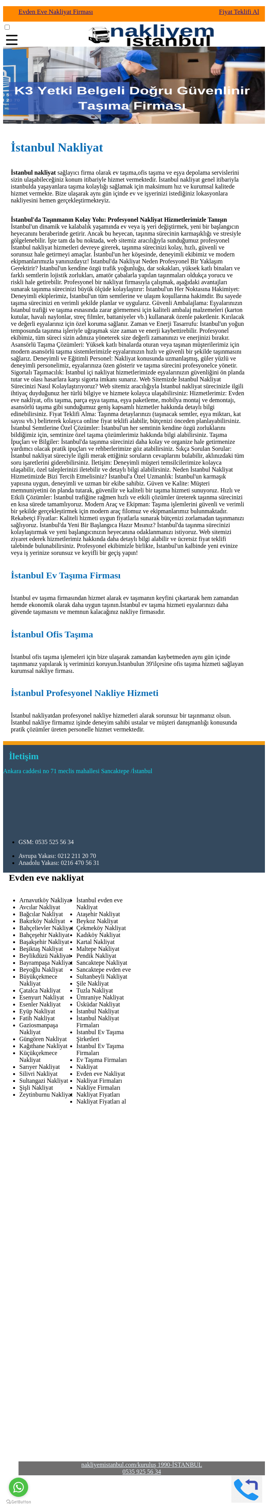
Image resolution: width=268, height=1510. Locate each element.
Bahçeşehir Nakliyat (44, 935)
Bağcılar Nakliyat (41, 914)
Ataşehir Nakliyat (98, 914)
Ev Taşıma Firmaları (101, 1060)
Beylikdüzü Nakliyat (45, 955)
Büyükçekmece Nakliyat (38, 980)
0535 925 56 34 (142, 1471)
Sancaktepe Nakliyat (101, 962)
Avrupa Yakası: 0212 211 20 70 (57, 856)
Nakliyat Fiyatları (98, 1094)
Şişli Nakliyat (36, 1087)
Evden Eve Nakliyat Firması (56, 11)
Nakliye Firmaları (98, 1087)
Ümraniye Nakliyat (100, 997)
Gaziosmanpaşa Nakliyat (38, 1028)
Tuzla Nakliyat (94, 990)
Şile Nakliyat (92, 983)
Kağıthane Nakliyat (43, 1046)
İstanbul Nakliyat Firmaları (97, 1021)
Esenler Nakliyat (40, 1004)
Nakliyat (87, 1066)
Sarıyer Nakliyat (39, 1066)
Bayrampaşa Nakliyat (45, 962)
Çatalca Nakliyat (40, 990)
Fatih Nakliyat (37, 1018)
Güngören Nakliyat (43, 1039)
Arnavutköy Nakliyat (45, 900)
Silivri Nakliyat (38, 1073)
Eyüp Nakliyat (37, 1011)
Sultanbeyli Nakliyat (101, 976)
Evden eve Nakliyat (100, 1073)
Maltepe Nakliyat (98, 948)
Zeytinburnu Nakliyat (45, 1094)
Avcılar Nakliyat (39, 907)
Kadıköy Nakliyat (98, 935)
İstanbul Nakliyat (97, 1011)
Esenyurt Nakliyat (41, 997)
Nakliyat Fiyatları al (101, 1101)
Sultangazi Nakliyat (43, 1080)
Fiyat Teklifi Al (239, 11)
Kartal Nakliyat (95, 942)
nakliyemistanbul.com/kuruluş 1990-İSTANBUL (141, 1464)
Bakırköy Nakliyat (42, 921)
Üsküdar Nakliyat (98, 1004)
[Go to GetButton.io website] (18, 1502)
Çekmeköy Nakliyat (101, 928)
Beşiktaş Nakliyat (41, 948)
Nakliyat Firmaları (99, 1080)
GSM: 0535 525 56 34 (46, 842)
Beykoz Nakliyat (97, 921)
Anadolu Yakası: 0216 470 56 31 (59, 862)
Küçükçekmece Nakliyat (38, 1056)
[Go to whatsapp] (18, 1487)
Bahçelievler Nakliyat (46, 928)
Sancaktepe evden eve (103, 969)
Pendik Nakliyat (96, 955)
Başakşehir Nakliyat (44, 942)
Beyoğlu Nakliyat (41, 969)
